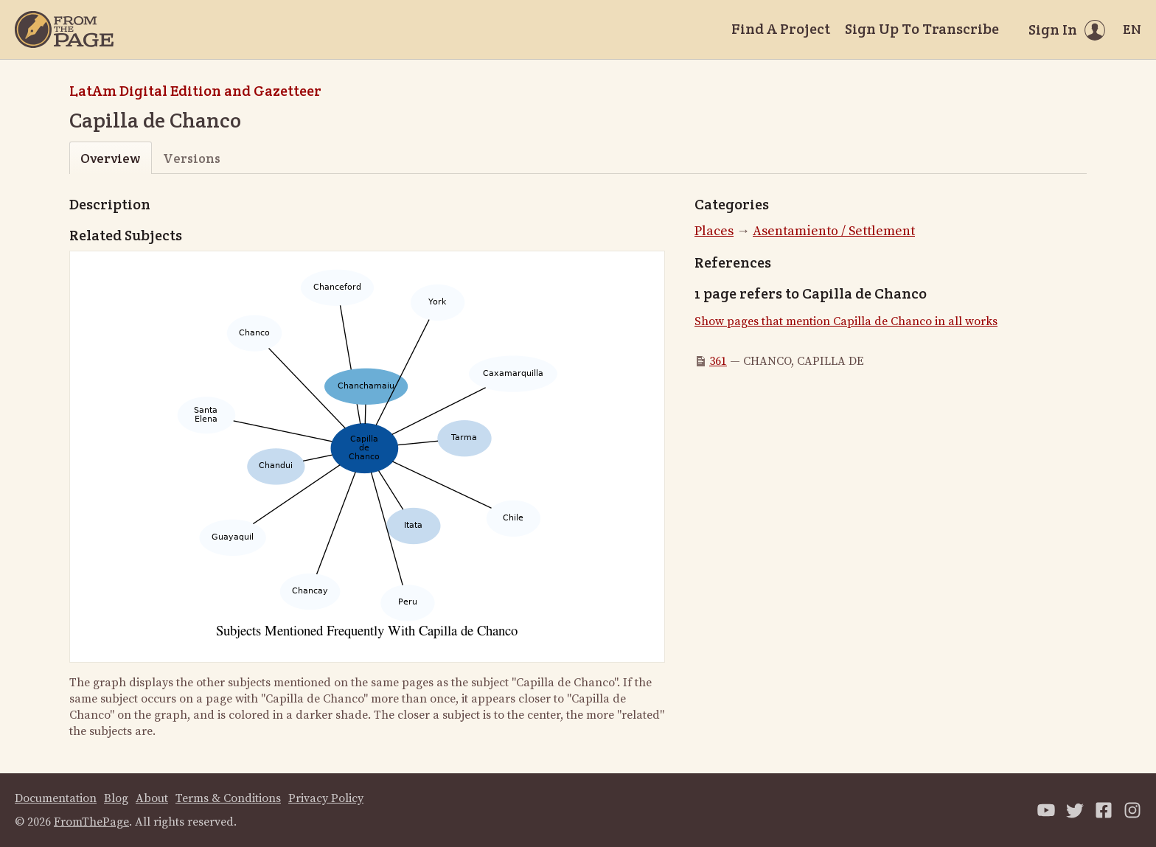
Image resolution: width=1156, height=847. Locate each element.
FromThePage (91, 822)
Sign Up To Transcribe (922, 28)
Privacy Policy (325, 798)
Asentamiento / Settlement (834, 231)
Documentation (56, 798)
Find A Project (780, 28)
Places (714, 231)
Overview (110, 158)
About (152, 798)
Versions (191, 158)
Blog (116, 798)
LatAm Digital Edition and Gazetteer (195, 90)
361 (718, 361)
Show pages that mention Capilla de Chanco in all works (845, 321)
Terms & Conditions (228, 798)
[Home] (64, 29)
